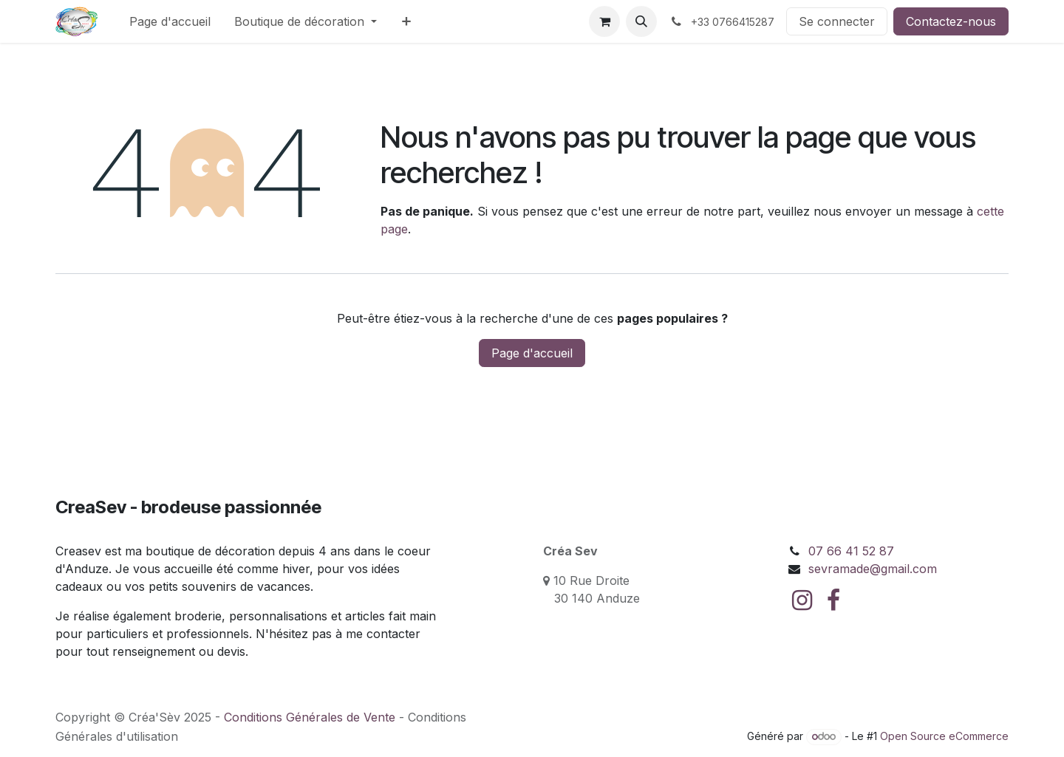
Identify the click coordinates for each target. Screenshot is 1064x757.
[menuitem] (169, 21)
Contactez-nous (951, 21)
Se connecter (837, 21)
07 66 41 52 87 (851, 551)
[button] (641, 21)
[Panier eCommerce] (604, 21)
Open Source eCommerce (944, 736)
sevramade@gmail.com (872, 568)
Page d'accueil (532, 353)
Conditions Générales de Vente (309, 717)
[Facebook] (833, 600)
